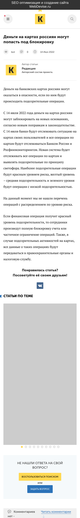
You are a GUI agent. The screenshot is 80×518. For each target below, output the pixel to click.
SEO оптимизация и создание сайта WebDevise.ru (40, 4)
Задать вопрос (40, 417)
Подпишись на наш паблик (50, 483)
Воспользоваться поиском (40, 405)
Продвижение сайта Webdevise (40, 515)
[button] (22, 376)
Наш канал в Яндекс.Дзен (51, 493)
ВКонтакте (40, 285)
